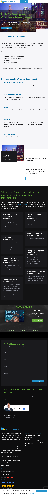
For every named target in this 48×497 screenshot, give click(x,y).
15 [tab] (37, 330)
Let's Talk (24, 1)
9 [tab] (24, 330)
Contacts (3, 469)
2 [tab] (9, 330)
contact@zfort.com (10, 417)
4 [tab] (13, 330)
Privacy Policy (4, 456)
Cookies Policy (18, 456)
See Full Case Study (37, 320)
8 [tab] (22, 330)
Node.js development (23, 204)
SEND (38, 381)
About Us (39, 435)
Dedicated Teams (29, 443)
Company (39, 433)
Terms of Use (11, 456)
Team (38, 440)
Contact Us (6, 28)
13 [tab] (33, 330)
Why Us (39, 438)
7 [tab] (20, 330)
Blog (38, 444)
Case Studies (40, 442)
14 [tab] (35, 330)
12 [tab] (31, 330)
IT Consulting (28, 445)
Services (27, 433)
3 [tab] (11, 330)
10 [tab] (26, 330)
